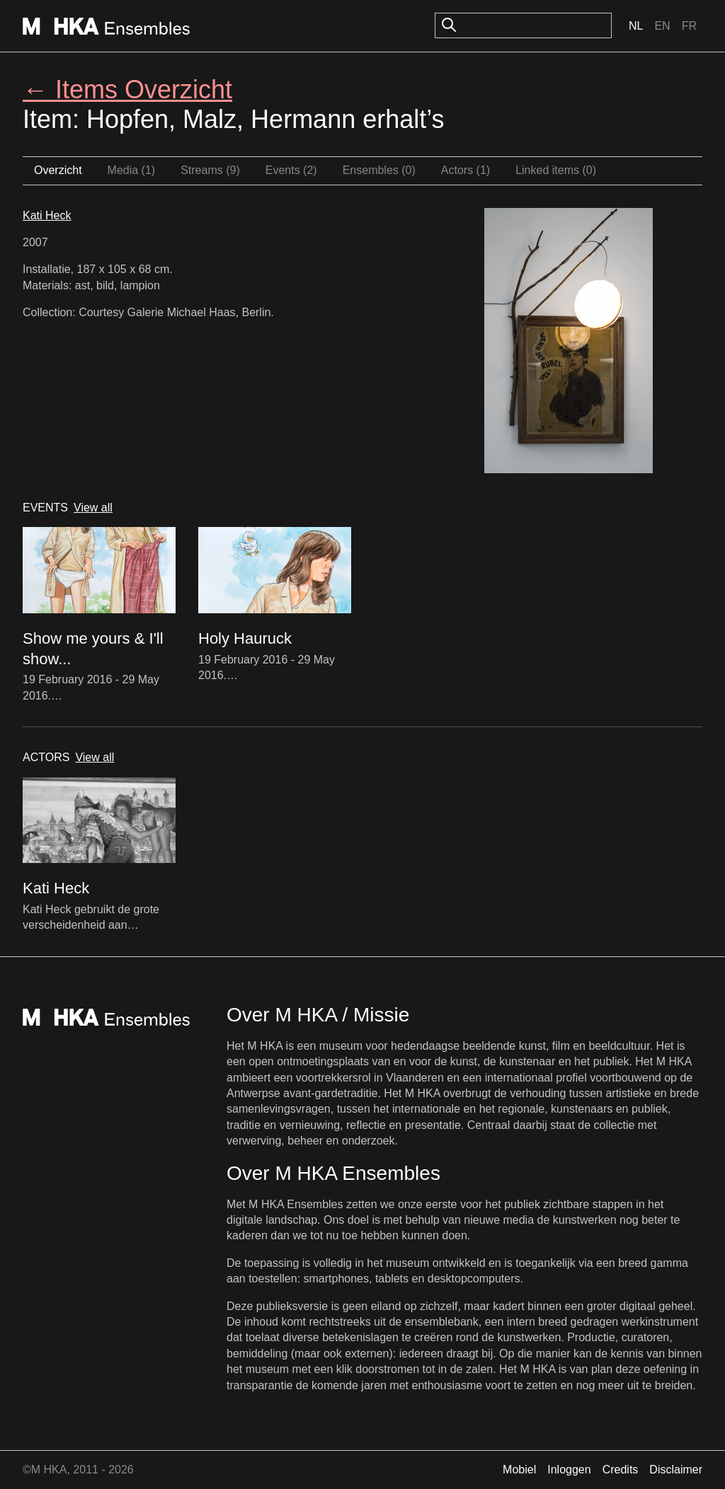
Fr (689, 26)
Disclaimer (675, 1470)
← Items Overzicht (127, 89)
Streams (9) (210, 170)
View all (93, 508)
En (662, 26)
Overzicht (58, 170)
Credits (621, 1470)
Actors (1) (465, 170)
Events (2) (291, 170)
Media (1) (132, 170)
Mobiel (519, 1470)
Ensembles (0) (379, 170)
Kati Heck (47, 215)
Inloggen (568, 1470)
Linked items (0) (555, 170)
